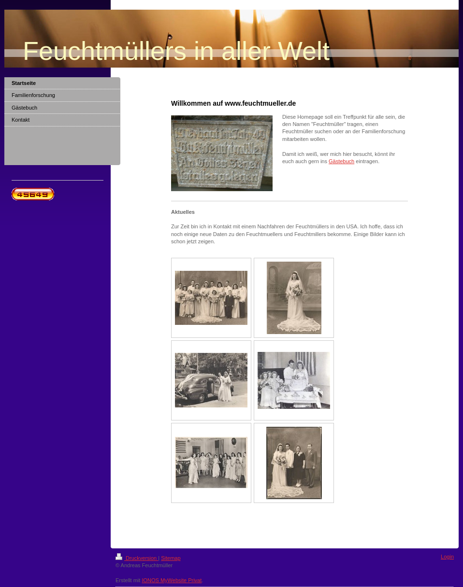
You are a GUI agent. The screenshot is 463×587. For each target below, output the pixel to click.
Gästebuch (341, 161)
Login (447, 556)
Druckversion (137, 558)
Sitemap (170, 558)
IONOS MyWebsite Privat (172, 580)
